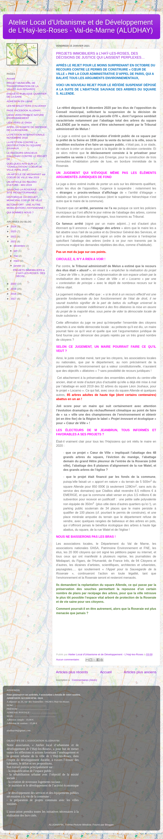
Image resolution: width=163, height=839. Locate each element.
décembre (20, 245)
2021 (14, 241)
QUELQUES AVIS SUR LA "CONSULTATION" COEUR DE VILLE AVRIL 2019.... (24, 166)
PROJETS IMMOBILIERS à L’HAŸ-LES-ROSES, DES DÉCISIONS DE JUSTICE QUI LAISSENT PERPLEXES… (100, 55)
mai (16, 255)
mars (17, 260)
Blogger (109, 824)
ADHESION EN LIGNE (20, 101)
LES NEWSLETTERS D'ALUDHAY (26, 105)
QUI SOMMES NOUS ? (20, 212)
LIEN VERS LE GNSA (19, 122)
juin (16, 250)
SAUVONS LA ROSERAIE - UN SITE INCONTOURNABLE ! (25, 191)
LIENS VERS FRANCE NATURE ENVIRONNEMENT (25, 116)
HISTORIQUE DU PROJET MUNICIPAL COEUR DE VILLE (24, 199)
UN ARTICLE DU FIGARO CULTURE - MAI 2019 (22, 183)
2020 (14, 283)
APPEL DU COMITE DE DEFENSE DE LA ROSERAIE (27, 129)
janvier (18, 265)
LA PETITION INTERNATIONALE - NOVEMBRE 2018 (26, 136)
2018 (14, 293)
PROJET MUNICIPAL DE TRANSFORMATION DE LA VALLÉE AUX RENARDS (22, 86)
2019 (14, 288)
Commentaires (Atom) (84, 680)
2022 (14, 236)
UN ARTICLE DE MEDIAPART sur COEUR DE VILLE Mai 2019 (26, 176)
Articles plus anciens (140, 672)
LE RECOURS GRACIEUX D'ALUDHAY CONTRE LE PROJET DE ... (27, 155)
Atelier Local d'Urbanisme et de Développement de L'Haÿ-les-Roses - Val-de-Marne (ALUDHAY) (81, 26)
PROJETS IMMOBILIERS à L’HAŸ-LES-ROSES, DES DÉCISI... (29, 273)
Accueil (106, 672)
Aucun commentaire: (68, 659)
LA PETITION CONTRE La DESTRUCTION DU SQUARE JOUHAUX (24, 145)
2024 (14, 226)
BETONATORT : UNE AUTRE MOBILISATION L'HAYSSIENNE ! (26, 206)
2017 (14, 298)
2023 (14, 231)
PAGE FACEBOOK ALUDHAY (24, 110)
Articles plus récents (72, 672)
